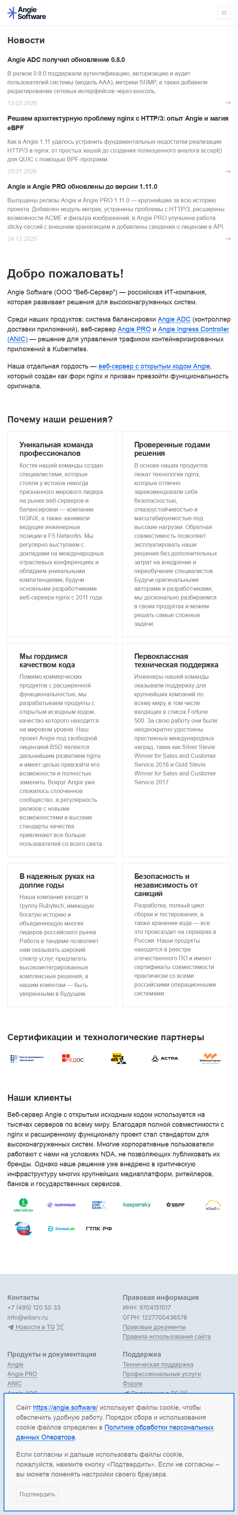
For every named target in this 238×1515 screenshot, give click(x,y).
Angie (15, 1364)
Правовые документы (154, 1327)
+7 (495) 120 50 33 (33, 1307)
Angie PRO (22, 1374)
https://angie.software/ (65, 1407)
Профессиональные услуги (162, 1374)
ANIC (14, 1383)
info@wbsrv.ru (27, 1317)
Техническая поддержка (158, 1364)
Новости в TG (31, 1327)
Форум (133, 1383)
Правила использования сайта (167, 1336)
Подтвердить (37, 1494)
